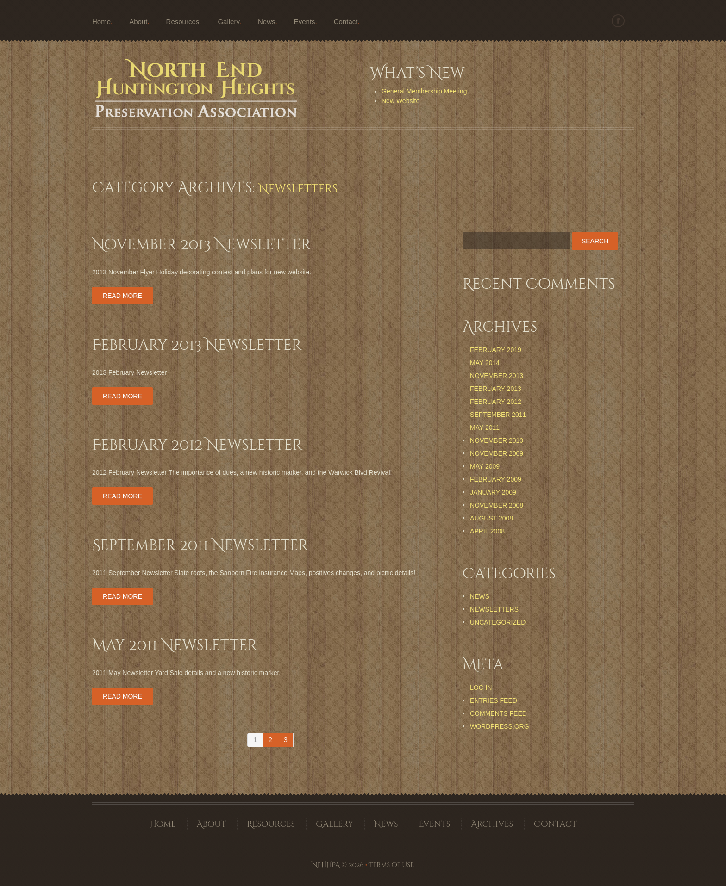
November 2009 (496, 453)
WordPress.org (499, 726)
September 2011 (498, 414)
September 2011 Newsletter (200, 546)
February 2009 (495, 479)
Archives (492, 824)
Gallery (228, 21)
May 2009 (485, 466)
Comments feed (498, 713)
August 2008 (491, 518)
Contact (346, 21)
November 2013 (496, 375)
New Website (400, 101)
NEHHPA (326, 865)
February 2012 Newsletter (197, 445)
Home (101, 21)
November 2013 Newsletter (201, 245)
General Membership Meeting (424, 91)
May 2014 (485, 362)
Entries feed (493, 700)
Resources (183, 21)
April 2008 (487, 531)
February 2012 (495, 401)
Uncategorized (498, 622)
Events (304, 21)
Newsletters (494, 609)
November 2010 (496, 440)
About (138, 21)
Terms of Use (391, 865)
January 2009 (493, 492)
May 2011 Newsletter (174, 646)
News (266, 21)
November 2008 (496, 505)
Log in (481, 687)
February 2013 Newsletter (197, 345)
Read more (122, 295)
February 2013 (495, 388)
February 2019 (495, 349)
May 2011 (485, 427)
